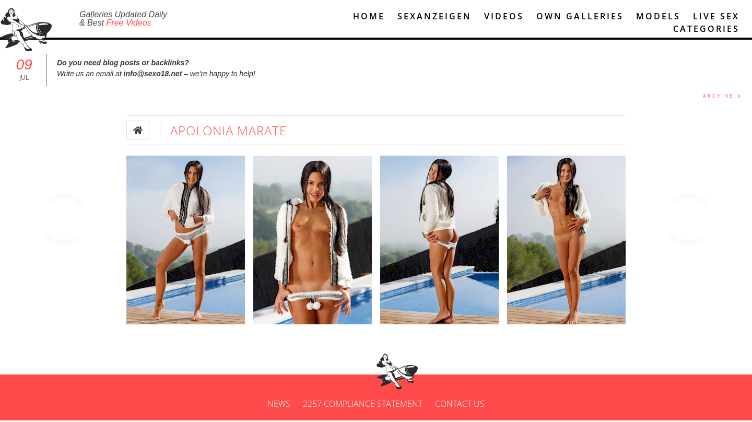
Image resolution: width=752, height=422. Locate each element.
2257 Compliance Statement (362, 405)
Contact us (460, 405)
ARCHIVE (718, 97)
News (278, 405)
